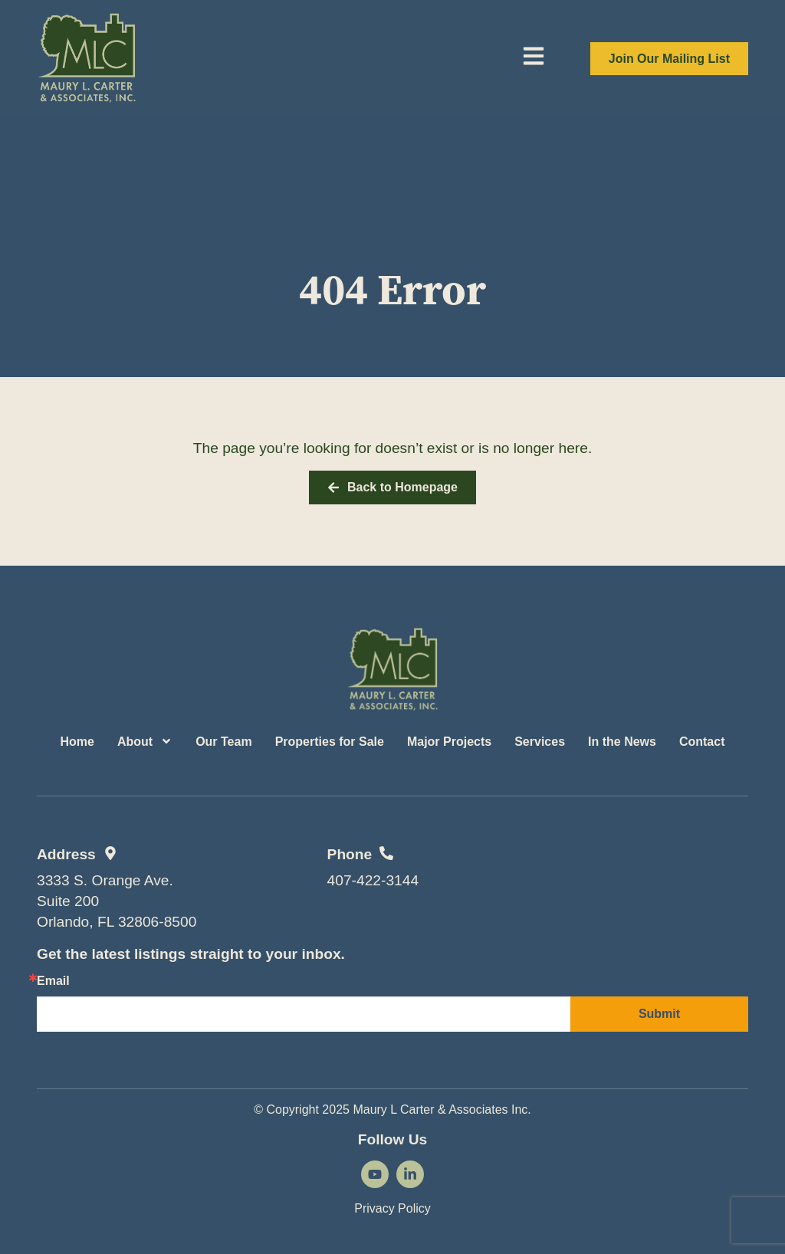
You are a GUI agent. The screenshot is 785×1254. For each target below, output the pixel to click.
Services (539, 741)
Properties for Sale (329, 741)
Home (77, 741)
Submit (659, 1013)
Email (53, 981)
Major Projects (449, 741)
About (144, 741)
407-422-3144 (373, 880)
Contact (702, 741)
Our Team (223, 741)
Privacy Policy (392, 1208)
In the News (622, 741)
